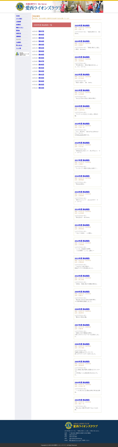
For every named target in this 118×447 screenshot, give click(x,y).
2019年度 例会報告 (82, 124)
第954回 (41, 41)
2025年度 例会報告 (82, 26)
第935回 (41, 84)
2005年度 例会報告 (82, 362)
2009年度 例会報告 (82, 292)
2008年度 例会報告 (82, 309)
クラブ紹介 (19, 18)
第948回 (41, 58)
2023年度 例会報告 (82, 57)
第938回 (41, 78)
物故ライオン (19, 27)
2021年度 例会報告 (82, 90)
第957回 (41, 31)
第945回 (41, 68)
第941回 (41, 74)
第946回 (41, 64)
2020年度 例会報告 (82, 106)
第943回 (41, 71)
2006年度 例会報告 (82, 344)
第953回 (41, 44)
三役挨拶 (18, 21)
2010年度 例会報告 (82, 276)
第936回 (41, 81)
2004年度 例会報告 (82, 382)
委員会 (18, 30)
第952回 (41, 48)
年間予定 (18, 33)
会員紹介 (18, 24)
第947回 (41, 61)
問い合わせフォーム (74, 440)
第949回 (41, 54)
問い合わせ (19, 45)
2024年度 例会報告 (82, 41)
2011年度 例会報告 (82, 258)
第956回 (41, 34)
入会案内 (18, 42)
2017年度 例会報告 (82, 160)
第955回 (41, 38)
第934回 (41, 88)
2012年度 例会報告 (82, 241)
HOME (18, 16)
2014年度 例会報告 (82, 209)
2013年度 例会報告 (82, 225)
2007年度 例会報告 (82, 325)
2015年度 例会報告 (82, 192)
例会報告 (18, 39)
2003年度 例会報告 (82, 400)
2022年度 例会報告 (82, 75)
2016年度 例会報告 (82, 176)
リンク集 (18, 48)
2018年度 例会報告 (82, 143)
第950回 (41, 51)
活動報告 (18, 36)
